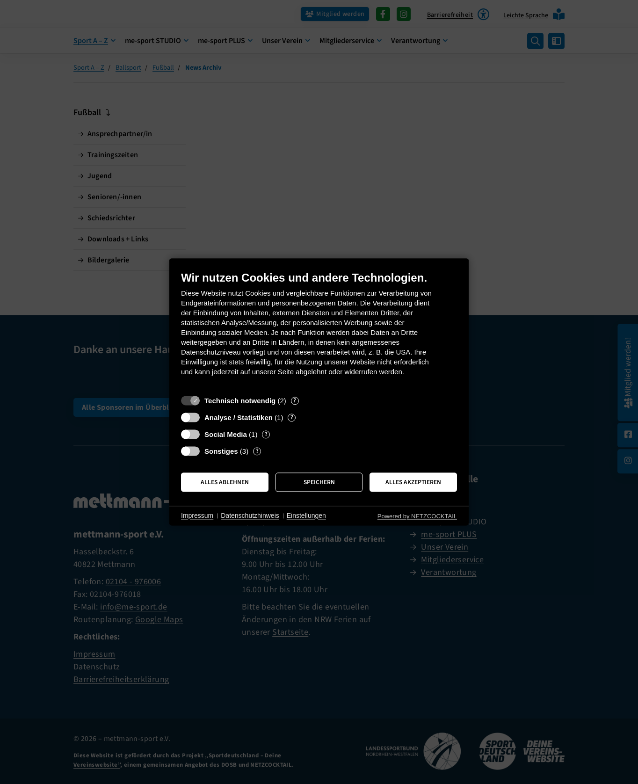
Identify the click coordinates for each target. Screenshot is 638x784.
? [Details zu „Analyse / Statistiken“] (291, 417)
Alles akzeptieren (413, 482)
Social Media (225, 434)
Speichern (319, 482)
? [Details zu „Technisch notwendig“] (294, 401)
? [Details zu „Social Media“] (266, 434)
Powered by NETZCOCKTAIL (417, 516)
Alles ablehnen (225, 482)
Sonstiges (221, 451)
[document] (319, 330)
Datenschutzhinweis (250, 515)
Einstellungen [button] (306, 515)
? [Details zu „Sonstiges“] (257, 451)
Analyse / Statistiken (238, 417)
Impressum (197, 515)
